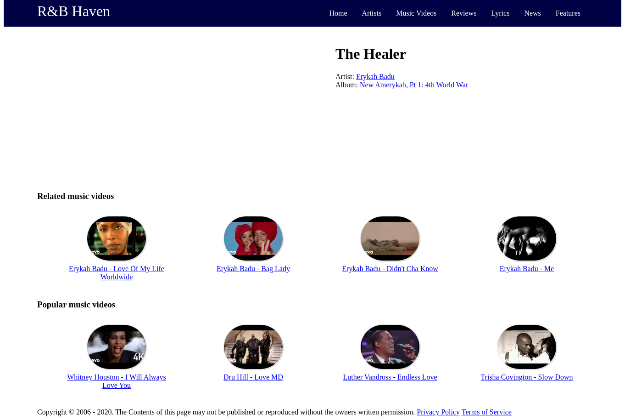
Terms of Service (487, 412)
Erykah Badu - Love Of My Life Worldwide (116, 273)
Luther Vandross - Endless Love (390, 377)
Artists (372, 13)
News (532, 13)
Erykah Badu (375, 76)
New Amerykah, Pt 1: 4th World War (414, 85)
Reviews (463, 13)
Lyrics (500, 13)
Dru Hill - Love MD (253, 377)
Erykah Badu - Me (527, 268)
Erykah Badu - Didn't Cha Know (390, 268)
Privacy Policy (438, 412)
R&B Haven (73, 11)
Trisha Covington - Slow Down (526, 377)
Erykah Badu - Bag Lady (253, 268)
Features (568, 13)
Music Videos (416, 13)
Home (338, 13)
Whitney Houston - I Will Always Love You (116, 381)
